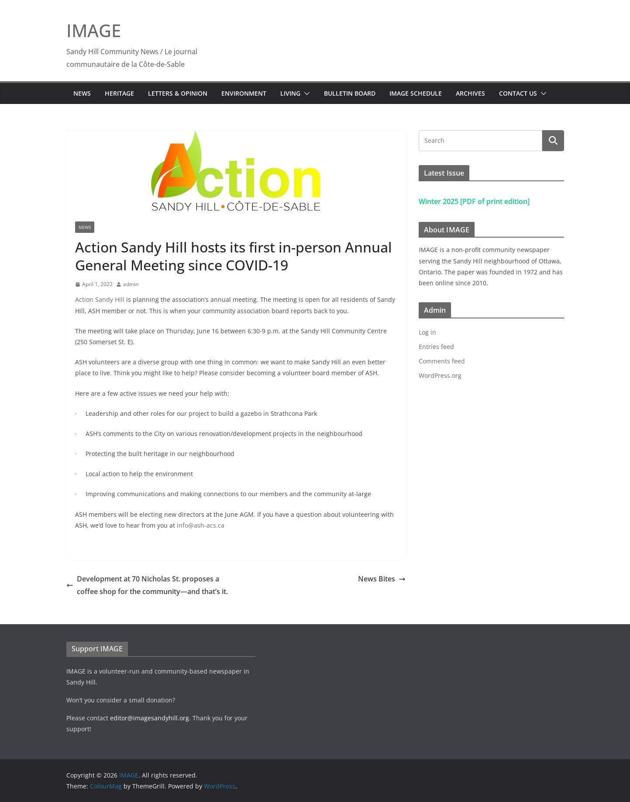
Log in (427, 332)
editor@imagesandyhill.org (149, 718)
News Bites (382, 579)
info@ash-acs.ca (200, 525)
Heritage (119, 93)
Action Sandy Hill (99, 299)
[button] (305, 93)
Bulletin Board (349, 93)
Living (290, 93)
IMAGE (93, 30)
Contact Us (518, 93)
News (82, 93)
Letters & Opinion (177, 93)
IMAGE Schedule (415, 93)
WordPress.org (440, 375)
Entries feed (436, 346)
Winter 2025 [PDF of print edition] (474, 201)
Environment (243, 93)
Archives (470, 93)
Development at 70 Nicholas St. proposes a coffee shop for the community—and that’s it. (147, 585)
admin (130, 284)
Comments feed (442, 361)
